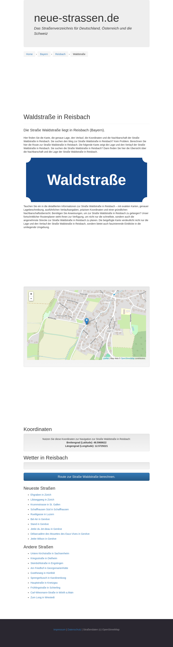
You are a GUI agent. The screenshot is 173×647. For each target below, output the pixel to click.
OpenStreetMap (128, 358)
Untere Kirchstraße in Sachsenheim (50, 553)
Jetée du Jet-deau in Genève (46, 529)
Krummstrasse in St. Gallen (45, 504)
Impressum (60, 629)
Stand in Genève (40, 524)
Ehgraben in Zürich (41, 494)
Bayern (44, 54)
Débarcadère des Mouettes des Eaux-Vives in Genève (60, 533)
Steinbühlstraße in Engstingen (47, 563)
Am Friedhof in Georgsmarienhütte (49, 568)
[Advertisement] (87, 82)
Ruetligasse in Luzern (42, 514)
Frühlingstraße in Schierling (45, 587)
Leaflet (106, 358)
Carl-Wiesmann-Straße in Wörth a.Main (52, 592)
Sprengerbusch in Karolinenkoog (48, 577)
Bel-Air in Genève (40, 519)
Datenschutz (74, 629)
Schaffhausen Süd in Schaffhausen (50, 509)
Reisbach (60, 54)
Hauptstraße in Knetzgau (44, 582)
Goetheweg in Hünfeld (43, 573)
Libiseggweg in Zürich (42, 499)
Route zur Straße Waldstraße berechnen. (86, 476)
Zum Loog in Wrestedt (43, 597)
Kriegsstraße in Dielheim (44, 558)
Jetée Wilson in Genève (44, 538)
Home (29, 54)
